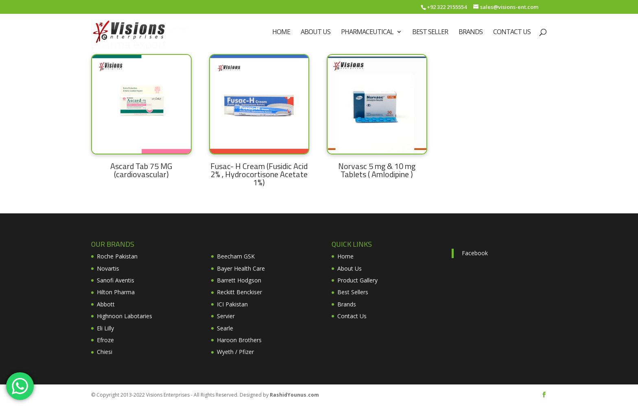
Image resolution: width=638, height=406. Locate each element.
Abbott (106, 304)
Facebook (475, 253)
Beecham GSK (236, 256)
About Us (315, 32)
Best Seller (430, 32)
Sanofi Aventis (115, 280)
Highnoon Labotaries (124, 316)
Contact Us (512, 32)
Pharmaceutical (367, 32)
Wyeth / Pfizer (235, 352)
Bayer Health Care (241, 268)
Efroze (105, 340)
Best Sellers (352, 292)
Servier (226, 316)
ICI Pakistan (232, 304)
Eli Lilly (105, 328)
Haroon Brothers (239, 340)
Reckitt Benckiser (239, 292)
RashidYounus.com (294, 394)
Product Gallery (357, 280)
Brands (471, 32)
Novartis (108, 268)
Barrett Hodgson (239, 280)
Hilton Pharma (116, 292)
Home (281, 32)
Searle (225, 328)
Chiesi (104, 352)
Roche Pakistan (117, 256)
